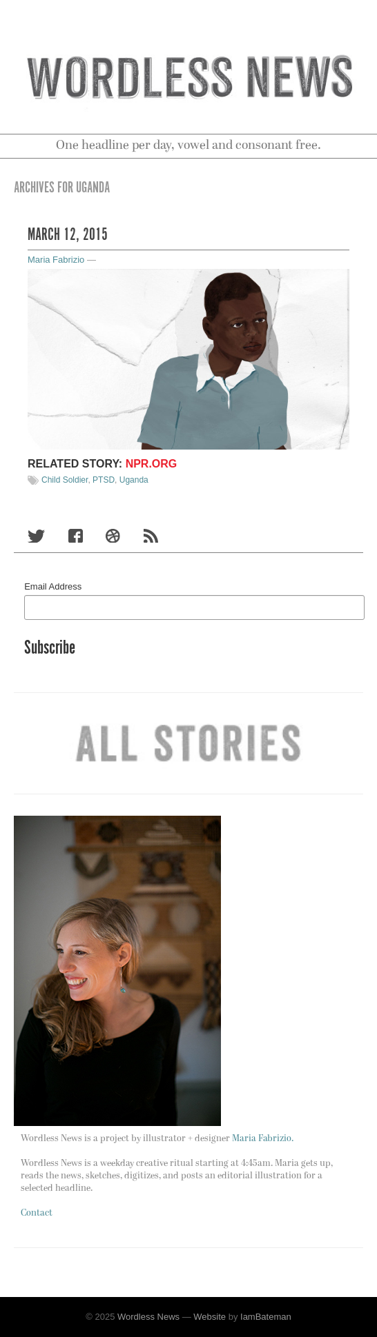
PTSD (104, 480)
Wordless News (148, 1316)
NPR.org (151, 464)
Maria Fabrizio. (262, 1139)
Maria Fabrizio (56, 259)
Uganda (133, 480)
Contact (36, 1213)
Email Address (52, 586)
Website (209, 1316)
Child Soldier (64, 480)
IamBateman (265, 1316)
